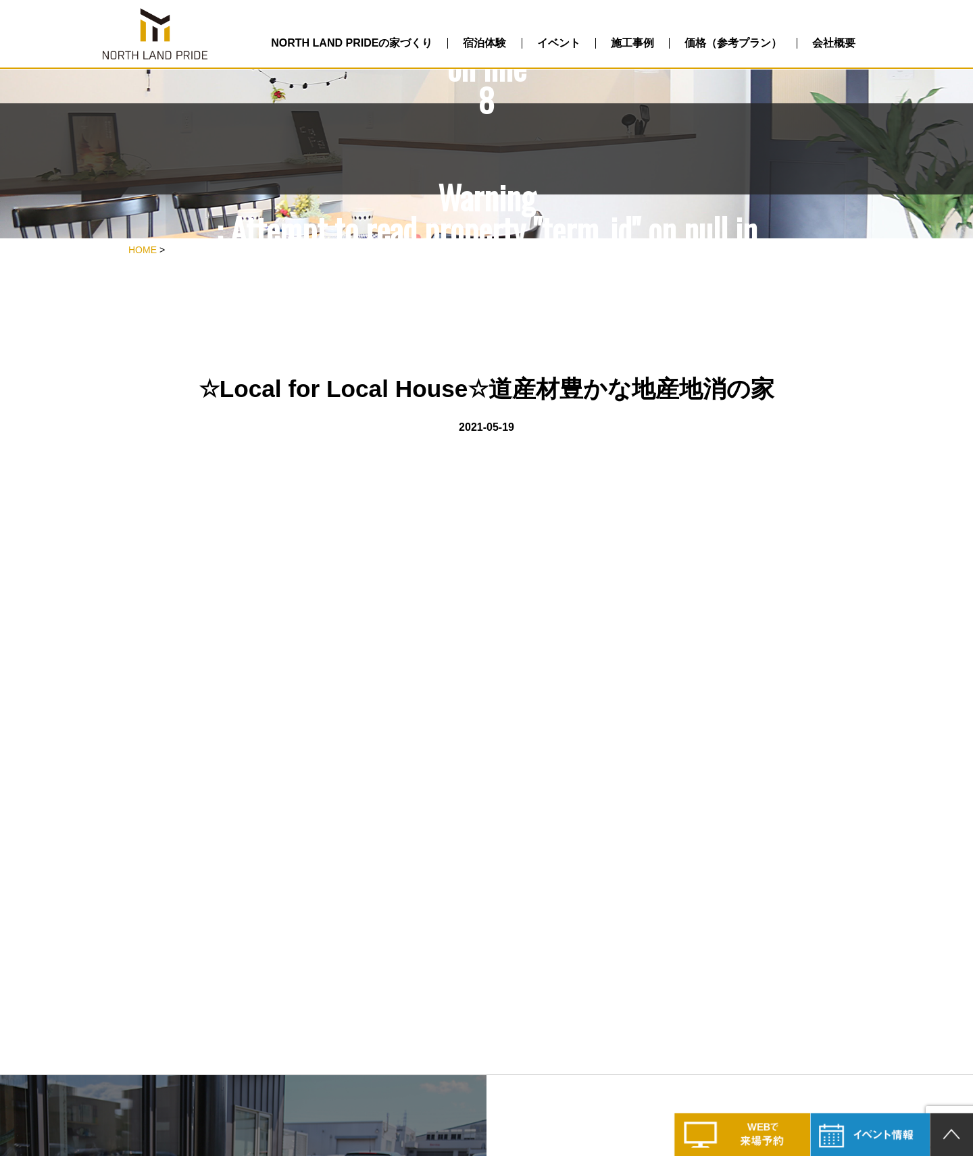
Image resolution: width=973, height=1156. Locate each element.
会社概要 (833, 43)
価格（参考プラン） (733, 43)
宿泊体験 (484, 43)
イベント (558, 43)
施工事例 (632, 43)
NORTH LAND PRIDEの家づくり (351, 43)
